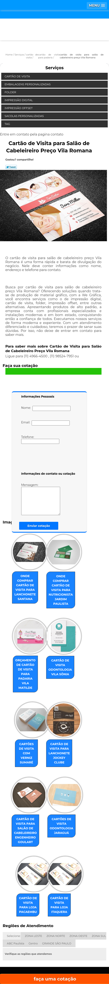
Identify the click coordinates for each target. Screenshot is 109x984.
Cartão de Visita (18, 76)
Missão (88, 943)
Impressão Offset (19, 108)
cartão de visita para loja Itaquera (65, 870)
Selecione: (13, 899)
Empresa (54, 943)
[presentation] (47, 459)
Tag (8, 124)
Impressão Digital (19, 100)
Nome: (46, 408)
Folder (11, 92)
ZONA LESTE (33, 899)
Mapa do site (54, 967)
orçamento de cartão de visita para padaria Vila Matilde (22, 657)
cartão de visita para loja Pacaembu (22, 870)
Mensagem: (46, 499)
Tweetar (11, 167)
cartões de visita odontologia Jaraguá (65, 795)
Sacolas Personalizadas (25, 116)
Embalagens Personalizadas (28, 84)
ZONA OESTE (78, 899)
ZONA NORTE (56, 899)
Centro (33, 906)
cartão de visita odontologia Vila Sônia (65, 655)
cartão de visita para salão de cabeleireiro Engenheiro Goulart (22, 800)
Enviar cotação (38, 526)
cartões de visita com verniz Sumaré (22, 725)
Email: (45, 422)
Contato (72, 955)
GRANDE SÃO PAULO (56, 906)
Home (20, 943)
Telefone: (40, 439)
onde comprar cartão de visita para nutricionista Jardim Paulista (65, 585)
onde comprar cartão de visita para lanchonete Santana (22, 585)
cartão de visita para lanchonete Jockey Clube (65, 728)
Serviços (54, 67)
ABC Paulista (15, 906)
